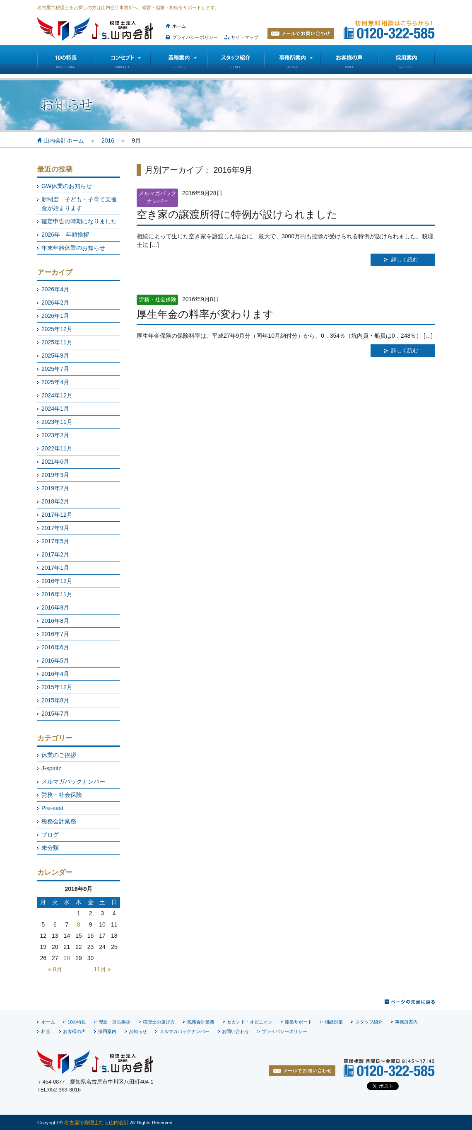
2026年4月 (55, 289)
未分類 (50, 847)
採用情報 (406, 59)
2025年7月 (55, 368)
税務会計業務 (58, 821)
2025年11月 (56, 342)
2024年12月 (56, 395)
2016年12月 (56, 581)
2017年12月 (56, 514)
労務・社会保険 (61, 794)
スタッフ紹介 (235, 59)
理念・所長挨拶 (114, 1021)
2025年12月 (56, 329)
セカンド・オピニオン (249, 1021)
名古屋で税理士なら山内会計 (96, 1122)
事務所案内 (406, 1021)
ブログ (50, 834)
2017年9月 (55, 528)
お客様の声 (349, 59)
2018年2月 (55, 501)
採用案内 (107, 1031)
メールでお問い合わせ (300, 33)
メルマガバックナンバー (73, 781)
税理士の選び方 (159, 1021)
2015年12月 (56, 687)
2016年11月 (56, 594)
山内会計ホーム (63, 140)
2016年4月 (55, 673)
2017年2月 (55, 554)
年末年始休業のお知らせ (73, 247)
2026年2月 (55, 302)
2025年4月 (55, 382)
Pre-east (52, 808)
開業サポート (298, 1021)
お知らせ (138, 1031)
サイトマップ (244, 37)
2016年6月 (55, 647)
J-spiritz (51, 768)
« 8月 (55, 969)
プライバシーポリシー (195, 37)
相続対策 (334, 1021)
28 (67, 958)
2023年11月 (56, 422)
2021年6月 (55, 461)
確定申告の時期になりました (79, 221)
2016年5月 (55, 660)
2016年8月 (55, 620)
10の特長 (65, 59)
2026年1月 (55, 315)
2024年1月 (55, 408)
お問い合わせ (235, 1031)
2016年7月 (55, 634)
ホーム (179, 26)
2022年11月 (56, 448)
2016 (107, 140)
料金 (46, 1031)
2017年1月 (55, 567)
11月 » (102, 969)
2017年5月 (55, 541)
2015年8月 (55, 700)
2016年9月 (55, 607)
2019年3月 (55, 475)
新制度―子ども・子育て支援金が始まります (79, 203)
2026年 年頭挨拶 (65, 234)
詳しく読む (404, 260)
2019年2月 (55, 488)
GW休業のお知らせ (66, 186)
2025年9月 (55, 355)
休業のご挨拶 (58, 755)
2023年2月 (55, 435)
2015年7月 (55, 713)
